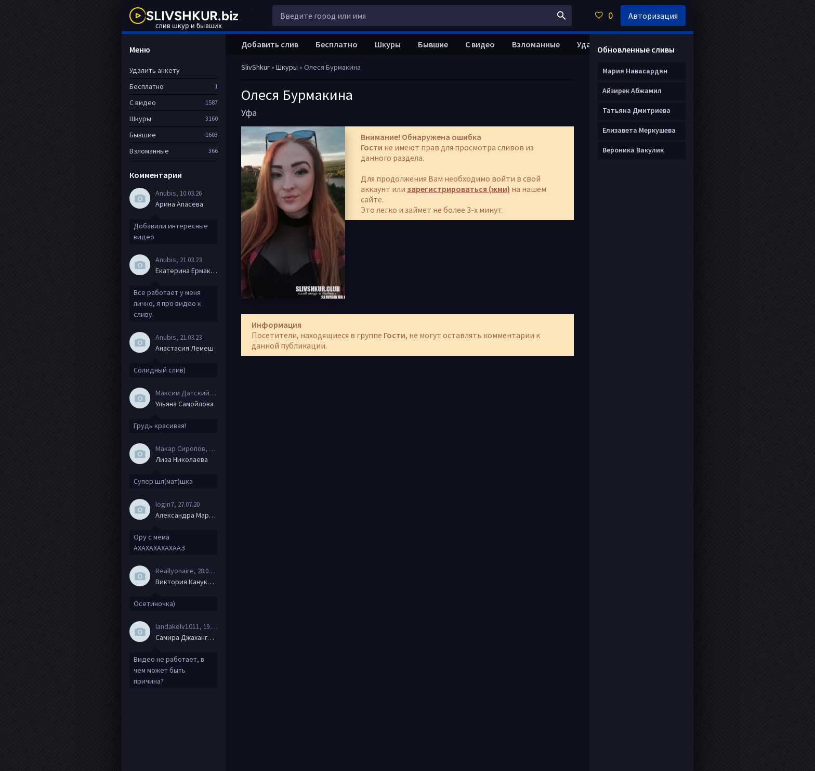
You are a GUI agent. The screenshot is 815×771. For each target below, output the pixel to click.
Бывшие (433, 44)
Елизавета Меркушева (639, 130)
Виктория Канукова (186, 581)
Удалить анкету (154, 70)
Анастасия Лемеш (184, 348)
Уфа (249, 113)
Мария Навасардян (634, 70)
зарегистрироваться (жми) (458, 189)
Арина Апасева (179, 204)
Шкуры (388, 44)
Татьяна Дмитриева (636, 110)
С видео (480, 44)
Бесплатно (337, 44)
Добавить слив (269, 44)
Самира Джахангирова (186, 637)
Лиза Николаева (181, 459)
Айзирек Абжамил (632, 90)
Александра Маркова (186, 515)
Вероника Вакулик (633, 150)
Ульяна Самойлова (184, 403)
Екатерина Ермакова (186, 270)
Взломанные (536, 44)
